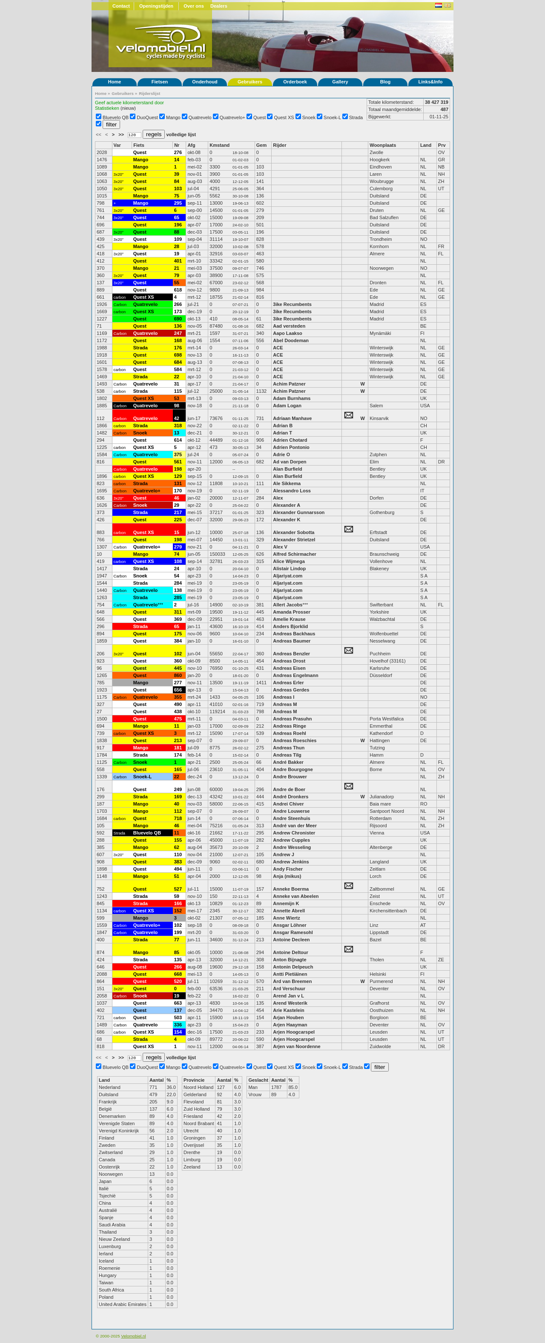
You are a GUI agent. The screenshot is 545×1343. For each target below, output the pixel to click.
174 (178, 754)
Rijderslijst (149, 93)
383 (178, 861)
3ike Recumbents (293, 304)
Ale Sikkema (287, 483)
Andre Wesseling (292, 847)
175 (178, 633)
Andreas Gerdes (291, 689)
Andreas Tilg (287, 754)
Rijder (279, 145)
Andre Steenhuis (291, 818)
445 (178, 668)
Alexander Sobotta (293, 532)
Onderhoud (204, 81)
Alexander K (286, 519)
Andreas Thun (288, 747)
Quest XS (284, 117)
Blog (385, 81)
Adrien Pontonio (291, 447)
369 (178, 619)
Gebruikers (250, 81)
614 (178, 440)
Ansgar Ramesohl (293, 932)
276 (178, 152)
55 (176, 282)
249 (178, 789)
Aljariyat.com (287, 575)
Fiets (138, 145)
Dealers (218, 6)
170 (178, 490)
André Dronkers (290, 796)
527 (178, 889)
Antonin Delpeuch (293, 966)
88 (176, 231)
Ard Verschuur (289, 988)
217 (178, 512)
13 (176, 432)
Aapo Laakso (287, 333)
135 (178, 959)
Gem (261, 145)
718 (178, 818)
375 (178, 454)
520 (178, 981)
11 (176, 726)
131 (178, 483)
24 (176, 568)
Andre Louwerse (291, 811)
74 (176, 554)
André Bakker (288, 762)
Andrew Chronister (294, 832)
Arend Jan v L (288, 995)
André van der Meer (295, 825)
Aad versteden (289, 326)
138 (178, 590)
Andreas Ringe (289, 726)
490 (178, 704)
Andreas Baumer (292, 640)
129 (178, 476)
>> (121, 134)
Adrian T (282, 432)
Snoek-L (332, 117)
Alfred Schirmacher (295, 554)
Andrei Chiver (288, 803)
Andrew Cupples (292, 840)
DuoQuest (147, 117)
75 (176, 195)
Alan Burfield (287, 468)
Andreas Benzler (291, 653)
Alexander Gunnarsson (298, 512)
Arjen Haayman (290, 1024)
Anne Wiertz (286, 917)
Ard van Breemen (292, 981)
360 (178, 660)
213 (178, 740)
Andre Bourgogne (293, 769)
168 (178, 340)
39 (176, 174)
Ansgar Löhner (289, 925)
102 (178, 653)
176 (178, 347)
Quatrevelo (200, 117)
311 (178, 611)
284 (178, 583)
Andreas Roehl (290, 733)
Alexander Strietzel (294, 539)
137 (178, 1010)
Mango (173, 117)
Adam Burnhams (292, 398)
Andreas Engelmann (295, 675)
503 (178, 1017)
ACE (278, 347)
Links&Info (431, 81)
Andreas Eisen (289, 668)
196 (178, 224)
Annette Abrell (289, 910)
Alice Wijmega (288, 561)
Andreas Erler (288, 682)
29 (176, 505)
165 (178, 769)
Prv (442, 145)
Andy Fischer (288, 869)
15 (176, 532)
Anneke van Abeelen (295, 896)
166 (178, 903)
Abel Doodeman (291, 340)
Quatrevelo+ (232, 117)
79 (176, 275)
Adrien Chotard (290, 440)
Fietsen (160, 81)
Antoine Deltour (290, 952)
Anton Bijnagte (289, 959)
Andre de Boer (289, 789)
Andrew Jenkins (291, 861)
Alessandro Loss (292, 490)
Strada (356, 117)
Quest (259, 117)
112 (178, 811)
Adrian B (283, 425)
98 (176, 405)
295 (178, 203)
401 (178, 260)
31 (176, 383)
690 (178, 318)
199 (178, 932)
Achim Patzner (289, 383)
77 (176, 939)
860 (178, 675)
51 (176, 876)
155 (178, 840)
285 (178, 597)
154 (178, 1031)
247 (178, 333)
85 (176, 952)
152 (178, 910)
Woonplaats (383, 145)
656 (178, 689)
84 (176, 181)
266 (178, 304)
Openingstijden (156, 6)
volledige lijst (181, 134)
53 (176, 398)
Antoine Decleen (291, 939)
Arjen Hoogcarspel (294, 1031)
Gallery (340, 81)
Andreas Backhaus (294, 633)
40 (176, 803)
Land (425, 145)
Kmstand (219, 145)
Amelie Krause (289, 619)
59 (176, 896)
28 (176, 246)
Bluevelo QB (116, 117)
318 (178, 425)
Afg (191, 145)
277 (178, 682)
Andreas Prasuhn (292, 718)
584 (178, 369)
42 (176, 418)
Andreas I (283, 697)
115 (178, 391)
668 (178, 974)
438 (178, 711)
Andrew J (283, 854)
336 (178, 1024)
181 (178, 747)
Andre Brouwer (290, 776)
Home (114, 81)
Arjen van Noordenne (296, 1046)
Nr (176, 145)
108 (178, 561)
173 (178, 311)
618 (178, 289)
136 (178, 326)
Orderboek (295, 81)
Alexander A (286, 505)
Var (117, 145)
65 (176, 217)
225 (178, 519)
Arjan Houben (288, 1017)
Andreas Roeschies (294, 740)
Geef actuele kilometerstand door (129, 102)
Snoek (309, 117)
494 (178, 869)
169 (178, 796)
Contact (121, 6)
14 (176, 159)
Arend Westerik (290, 1003)
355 (178, 697)
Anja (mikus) (287, 876)
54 (176, 575)
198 (178, 468)
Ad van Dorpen (289, 461)
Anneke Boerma (291, 889)
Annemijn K (286, 903)
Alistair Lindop (289, 568)
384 (178, 640)
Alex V (280, 546)
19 (176, 253)
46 (176, 497)
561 (178, 461)
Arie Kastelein (288, 1010)
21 (176, 268)
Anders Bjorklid (290, 626)
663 (178, 1003)
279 (178, 546)
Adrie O (281, 454)
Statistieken (107, 108)
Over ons (194, 6)
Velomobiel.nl (133, 1336)
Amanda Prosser (291, 611)
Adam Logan (287, 405)
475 (178, 718)
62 (176, 847)
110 (178, 854)
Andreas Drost (289, 660)
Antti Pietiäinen (290, 974)
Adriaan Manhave (292, 418)
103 (178, 188)
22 (176, 376)
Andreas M (285, 704)
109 (178, 239)
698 (178, 354)
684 (178, 362)
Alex (278, 497)
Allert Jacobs (287, 604)
